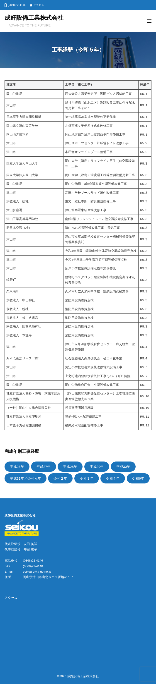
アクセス (38, 5)
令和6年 (138, 478)
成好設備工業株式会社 (34, 17)
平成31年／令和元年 (25, 478)
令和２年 (60, 478)
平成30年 (123, 467)
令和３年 (86, 478)
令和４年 (112, 478)
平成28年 (70, 467)
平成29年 (97, 467)
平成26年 (17, 467)
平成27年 (44, 467)
